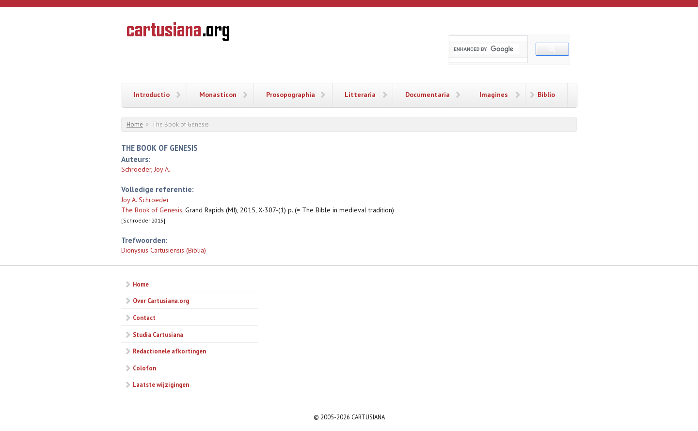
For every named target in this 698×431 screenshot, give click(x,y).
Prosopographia (290, 94)
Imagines (493, 94)
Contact (144, 317)
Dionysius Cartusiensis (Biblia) (163, 250)
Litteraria (360, 94)
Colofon (144, 368)
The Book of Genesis (151, 210)
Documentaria (427, 94)
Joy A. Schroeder (145, 199)
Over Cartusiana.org (161, 300)
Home (135, 124)
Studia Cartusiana (158, 334)
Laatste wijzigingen (161, 384)
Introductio (152, 94)
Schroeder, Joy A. (145, 169)
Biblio (546, 94)
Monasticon (218, 94)
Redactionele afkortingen (169, 351)
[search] (486, 49)
